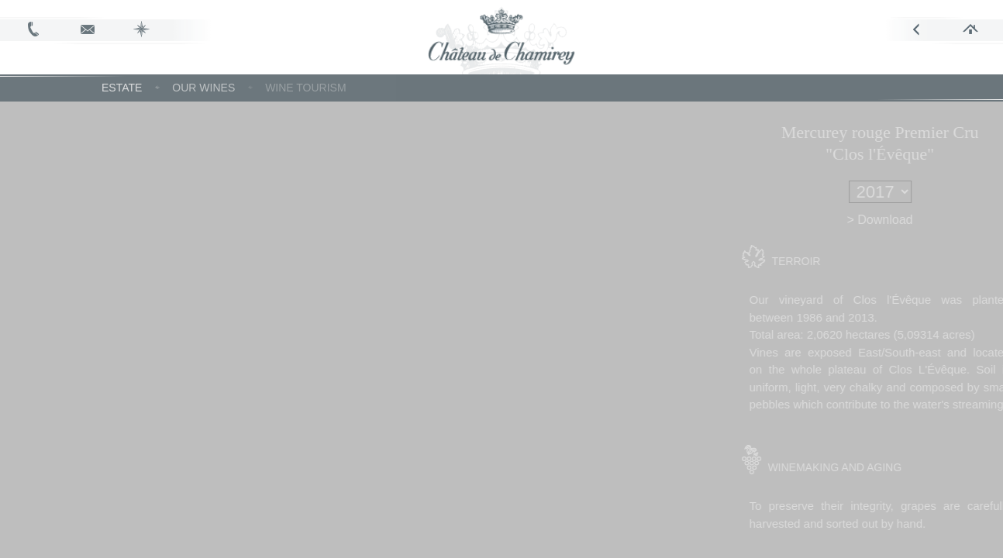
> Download (905, 219)
